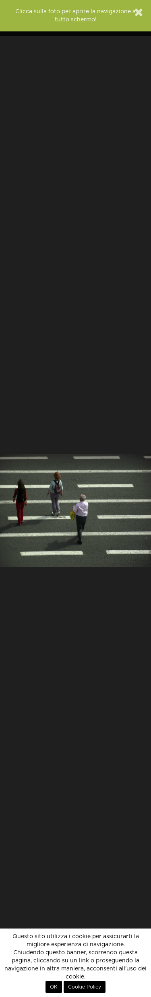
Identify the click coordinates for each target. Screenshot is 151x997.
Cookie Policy (84, 987)
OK (54, 987)
